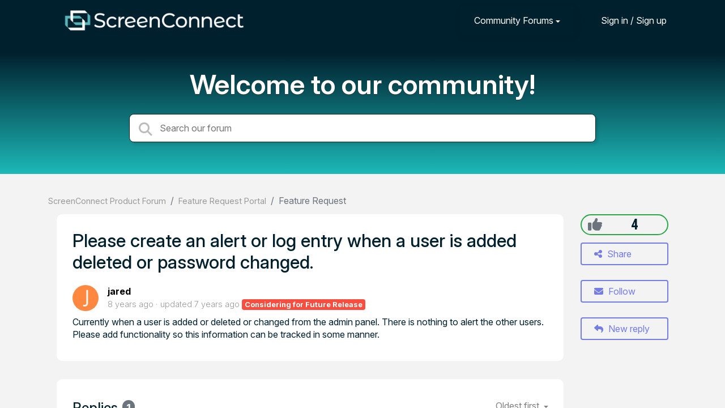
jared (119, 291)
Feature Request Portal (222, 201)
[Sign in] (625, 20)
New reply (622, 328)
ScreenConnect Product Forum (107, 201)
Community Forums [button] (513, 20)
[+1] (595, 224)
